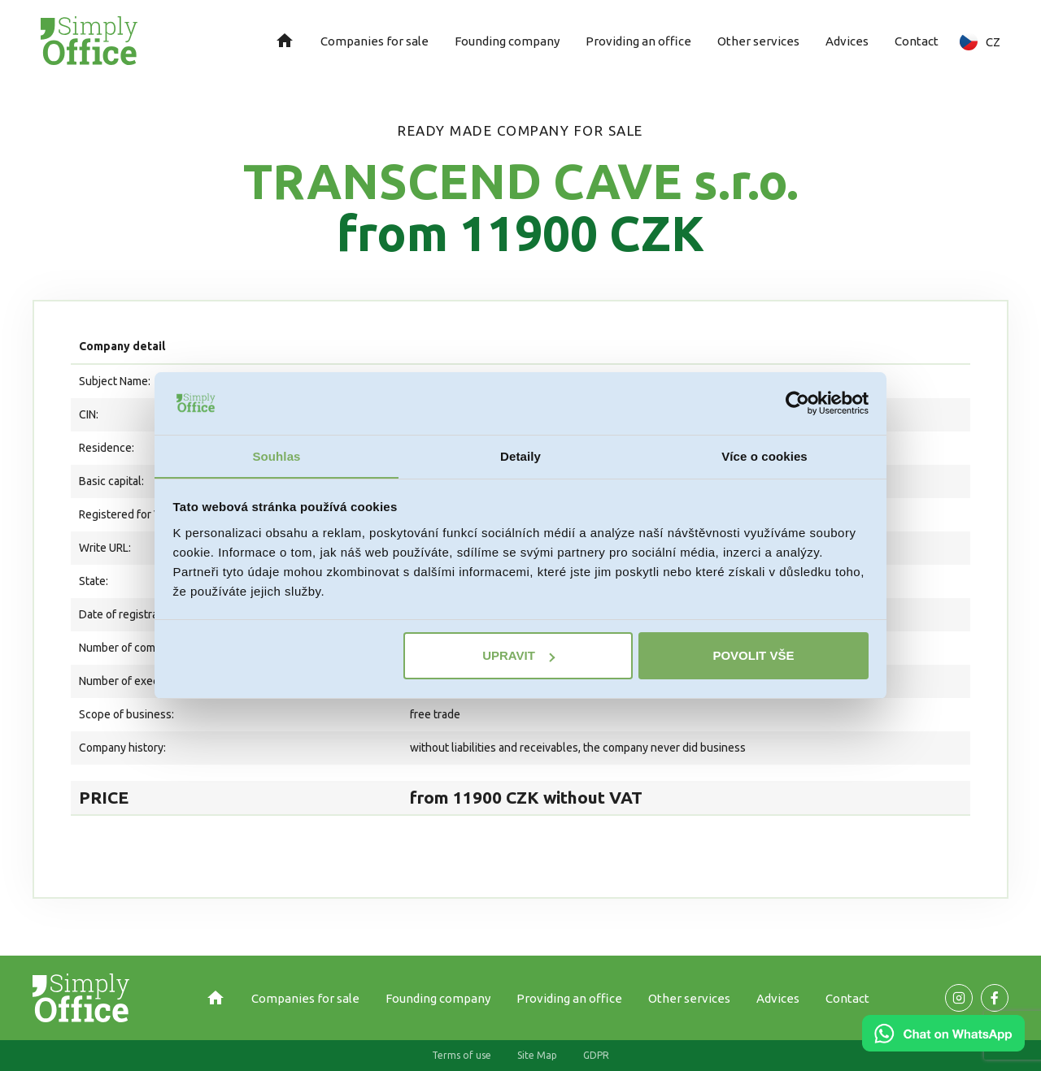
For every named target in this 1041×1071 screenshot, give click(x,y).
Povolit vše (753, 656)
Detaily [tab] (520, 455)
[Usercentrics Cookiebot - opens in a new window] (797, 403)
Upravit (518, 656)
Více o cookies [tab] (764, 455)
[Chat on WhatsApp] (943, 1046)
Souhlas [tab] (276, 455)
